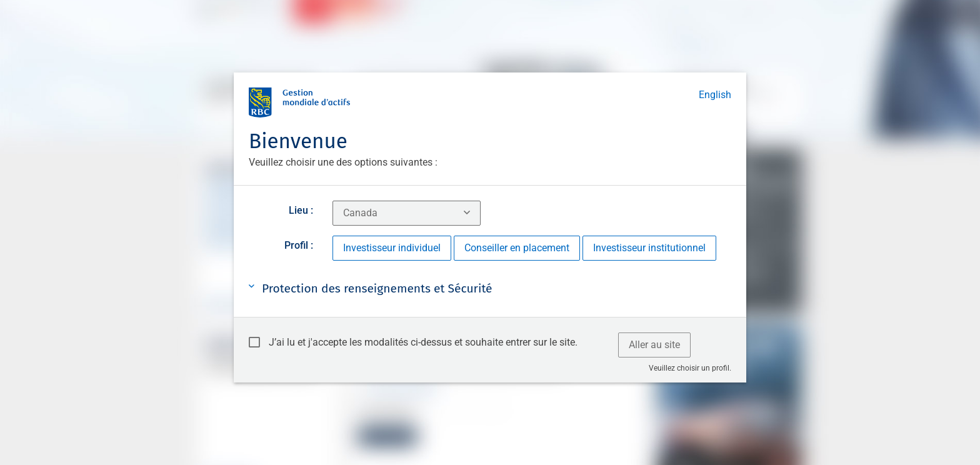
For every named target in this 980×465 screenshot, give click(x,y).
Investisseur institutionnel (649, 248)
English (715, 95)
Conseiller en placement (516, 248)
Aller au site (654, 345)
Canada (360, 213)
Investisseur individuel (392, 248)
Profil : (298, 245)
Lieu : (301, 210)
